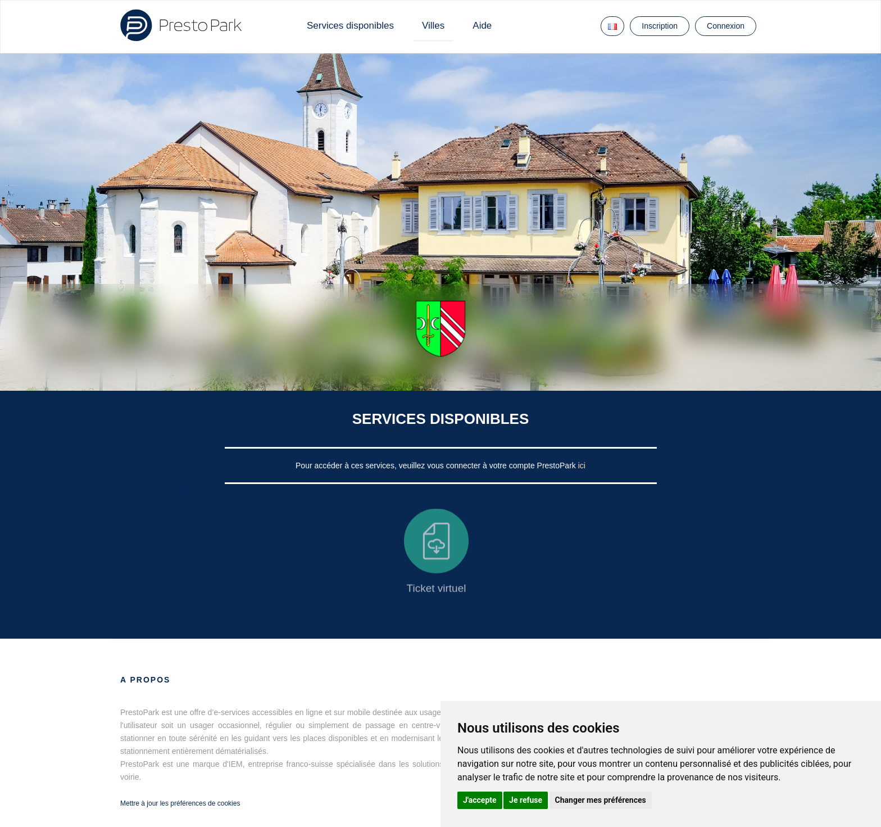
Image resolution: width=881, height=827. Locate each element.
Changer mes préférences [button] (600, 800)
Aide (482, 25)
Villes (433, 25)
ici (581, 465)
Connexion (725, 25)
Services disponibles (350, 25)
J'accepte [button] (480, 800)
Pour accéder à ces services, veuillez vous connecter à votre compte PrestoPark (437, 465)
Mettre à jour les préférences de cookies (180, 803)
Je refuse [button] (525, 800)
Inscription (660, 25)
